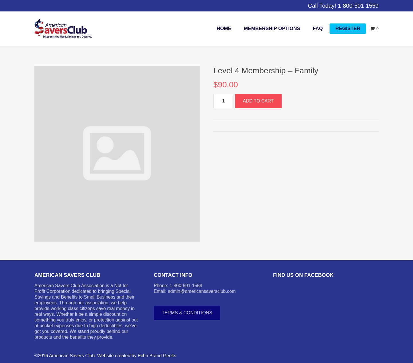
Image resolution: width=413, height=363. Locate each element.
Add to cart (258, 100)
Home (224, 28)
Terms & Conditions (187, 312)
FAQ (318, 28)
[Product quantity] (223, 101)
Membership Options (272, 28)
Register (347, 28)
